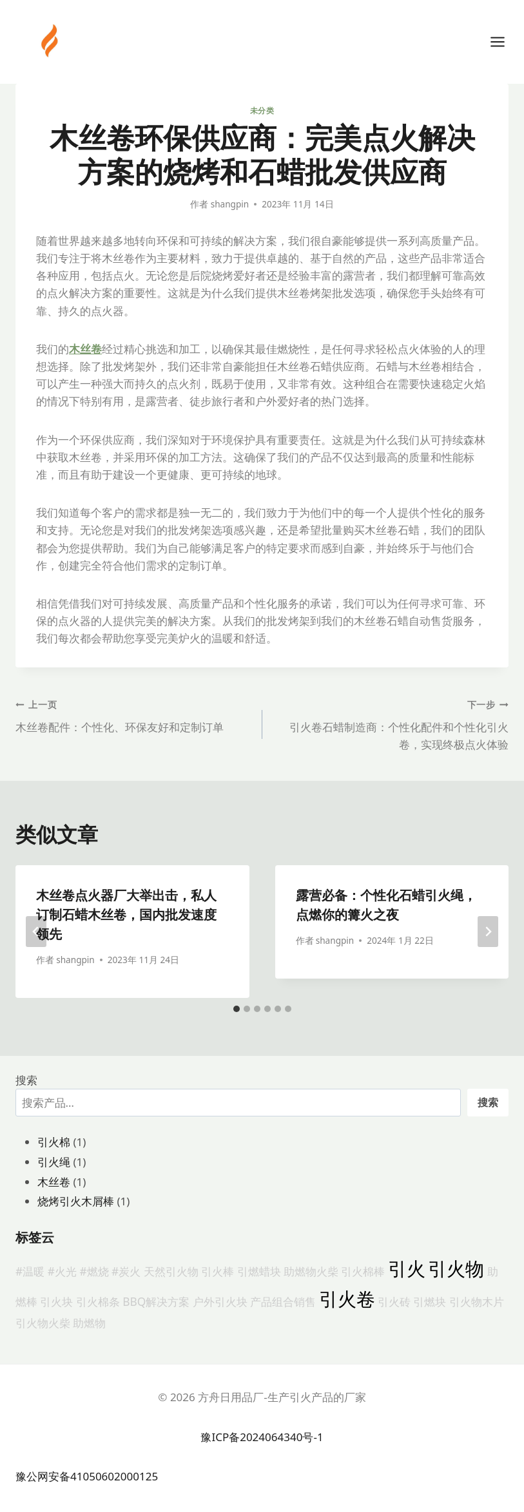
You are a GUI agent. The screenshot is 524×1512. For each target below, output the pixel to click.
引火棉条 (98, 1301)
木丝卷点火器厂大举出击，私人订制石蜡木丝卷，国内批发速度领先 (126, 914)
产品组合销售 (283, 1301)
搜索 (26, 1080)
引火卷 (347, 1299)
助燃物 (89, 1322)
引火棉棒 (363, 1271)
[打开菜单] (504, 41)
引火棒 (217, 1271)
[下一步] (488, 931)
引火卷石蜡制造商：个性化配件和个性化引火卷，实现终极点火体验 (391, 723)
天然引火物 (171, 1271)
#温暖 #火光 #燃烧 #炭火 (78, 1271)
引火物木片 (476, 1301)
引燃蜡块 (259, 1271)
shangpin (230, 204)
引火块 (56, 1301)
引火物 (456, 1268)
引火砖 (394, 1301)
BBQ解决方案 (155, 1301)
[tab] (236, 1009)
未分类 (262, 110)
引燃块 (429, 1301)
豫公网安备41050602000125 (86, 1476)
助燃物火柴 (311, 1271)
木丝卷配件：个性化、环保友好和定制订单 (133, 714)
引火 (406, 1268)
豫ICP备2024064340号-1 (261, 1437)
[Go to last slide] (36, 931)
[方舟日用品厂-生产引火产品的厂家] (51, 40)
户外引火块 (220, 1301)
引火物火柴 (42, 1322)
